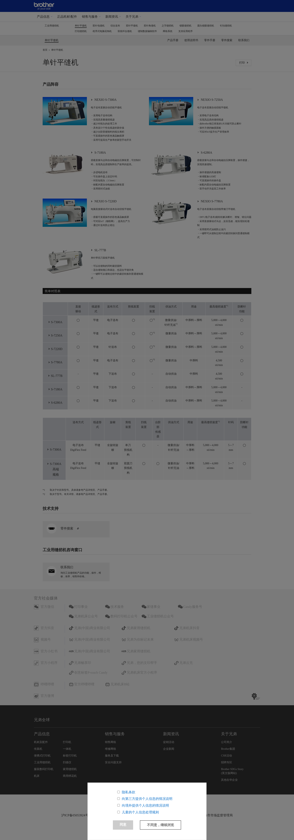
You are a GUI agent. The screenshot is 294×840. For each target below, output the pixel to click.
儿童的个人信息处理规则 (140, 812)
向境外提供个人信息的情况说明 (145, 805)
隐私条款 (128, 791)
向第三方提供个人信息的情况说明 (147, 798)
